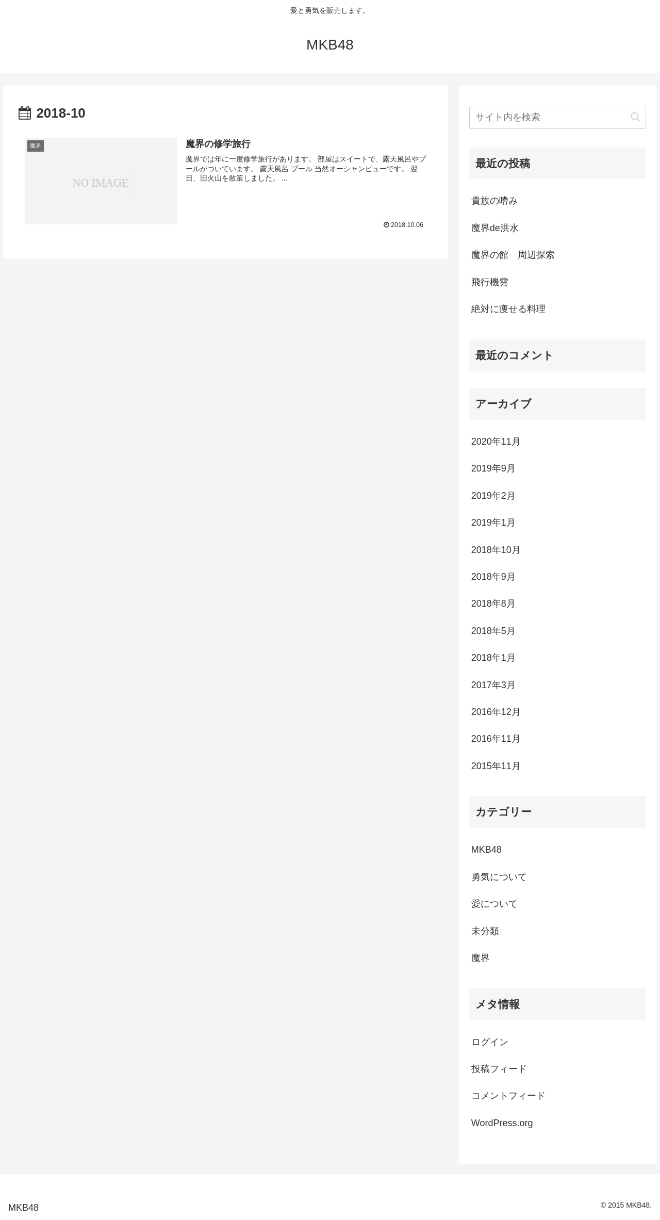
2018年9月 (493, 577)
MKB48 (486, 849)
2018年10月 (496, 550)
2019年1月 (493, 522)
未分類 (485, 931)
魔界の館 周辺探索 (513, 255)
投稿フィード (499, 1069)
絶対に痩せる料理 (508, 309)
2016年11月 (496, 739)
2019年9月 (493, 468)
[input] (558, 117)
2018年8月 (493, 603)
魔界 (480, 958)
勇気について (499, 877)
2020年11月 (496, 441)
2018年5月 (493, 631)
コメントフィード (508, 1096)
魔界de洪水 (495, 228)
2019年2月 (493, 496)
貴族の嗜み (494, 201)
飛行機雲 (489, 282)
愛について (494, 904)
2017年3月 (493, 685)
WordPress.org (502, 1123)
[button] (635, 117)
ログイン (489, 1042)
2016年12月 (496, 712)
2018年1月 (493, 658)
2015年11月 (496, 766)
